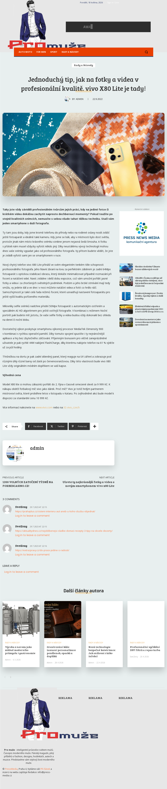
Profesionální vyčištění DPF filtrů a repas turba (144, 648)
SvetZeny (134, 656)
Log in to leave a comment (32, 516)
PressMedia (11, 768)
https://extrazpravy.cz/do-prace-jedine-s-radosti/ (42, 550)
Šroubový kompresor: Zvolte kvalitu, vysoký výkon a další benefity (149, 296)
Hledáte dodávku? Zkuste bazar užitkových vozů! (147, 267)
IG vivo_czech (72, 407)
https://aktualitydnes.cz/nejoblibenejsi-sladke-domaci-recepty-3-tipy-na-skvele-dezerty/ (64, 530)
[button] (146, 52)
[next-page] (10, 677)
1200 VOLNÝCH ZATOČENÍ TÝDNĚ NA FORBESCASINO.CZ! (28, 484)
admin (79, 99)
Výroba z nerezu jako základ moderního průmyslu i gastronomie (19, 650)
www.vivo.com (44, 407)
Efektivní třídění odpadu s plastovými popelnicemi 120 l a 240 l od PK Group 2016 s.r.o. (149, 309)
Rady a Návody (83, 65)
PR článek (45, 768)
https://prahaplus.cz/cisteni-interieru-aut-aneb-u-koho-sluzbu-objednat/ (55, 511)
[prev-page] (5, 677)
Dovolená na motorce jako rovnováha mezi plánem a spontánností (148, 322)
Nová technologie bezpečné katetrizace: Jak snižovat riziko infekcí (103, 650)
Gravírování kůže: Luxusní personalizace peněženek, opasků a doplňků (61, 651)
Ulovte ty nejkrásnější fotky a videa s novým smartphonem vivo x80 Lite (88, 484)
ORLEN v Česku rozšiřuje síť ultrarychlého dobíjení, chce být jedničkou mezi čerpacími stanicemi (149, 281)
